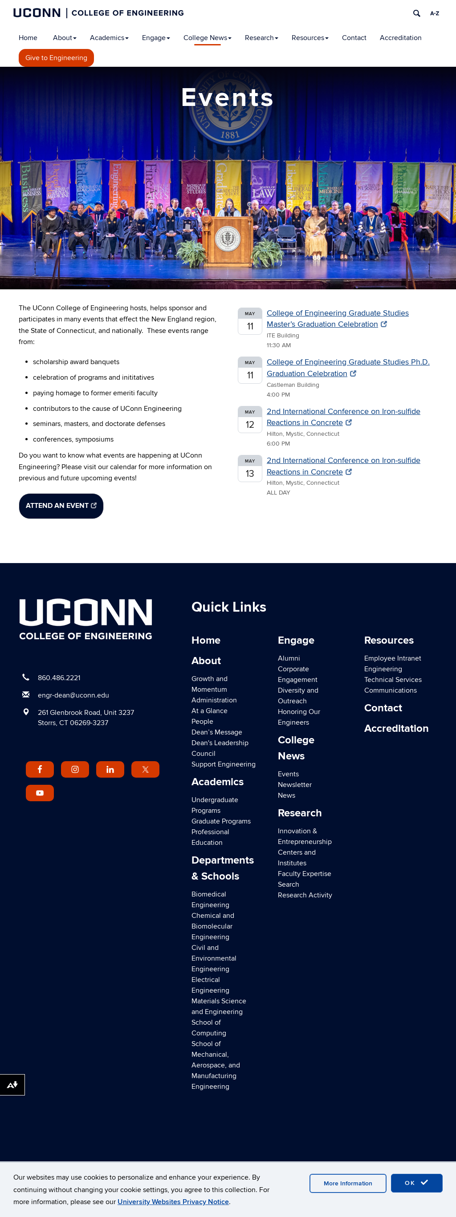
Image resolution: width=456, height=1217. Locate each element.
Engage (156, 37)
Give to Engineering (56, 57)
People (202, 721)
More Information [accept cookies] (348, 1183)
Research (261, 37)
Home (28, 37)
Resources (310, 37)
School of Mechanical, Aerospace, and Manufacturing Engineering (215, 1065)
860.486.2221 (59, 677)
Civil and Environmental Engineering (213, 958)
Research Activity (305, 895)
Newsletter (295, 784)
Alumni (289, 658)
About (65, 37)
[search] (417, 13)
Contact (354, 37)
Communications (390, 690)
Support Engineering (223, 764)
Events (288, 774)
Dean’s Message (216, 732)
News (286, 795)
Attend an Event (61, 505)
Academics (109, 37)
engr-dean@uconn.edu (73, 695)
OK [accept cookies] (417, 1183)
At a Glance (209, 710)
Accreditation (401, 37)
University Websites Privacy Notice (173, 1201)
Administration (214, 700)
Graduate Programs (221, 821)
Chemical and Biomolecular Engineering (212, 926)
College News (207, 37)
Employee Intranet (392, 658)
